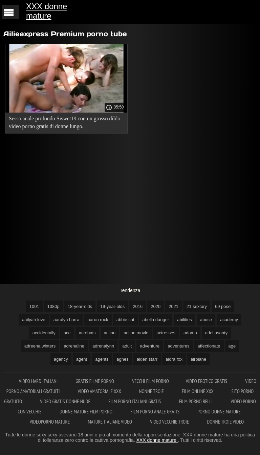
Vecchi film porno (150, 381)
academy (229, 319)
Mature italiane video (110, 421)
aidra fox (174, 359)
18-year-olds (80, 306)
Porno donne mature (218, 411)
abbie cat (125, 319)
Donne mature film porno (86, 411)
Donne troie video (225, 421)
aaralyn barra (66, 319)
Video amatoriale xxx (100, 391)
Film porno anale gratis (155, 411)
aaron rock (97, 319)
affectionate (209, 346)
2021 (173, 306)
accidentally (44, 332)
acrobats (87, 332)
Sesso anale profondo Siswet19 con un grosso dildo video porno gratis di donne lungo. (64, 122)
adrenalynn (103, 346)
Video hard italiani (39, 381)
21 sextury (197, 306)
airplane (198, 359)
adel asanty (216, 332)
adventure (149, 346)
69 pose (223, 306)
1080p (53, 306)
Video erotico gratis (207, 381)
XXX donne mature (46, 11)
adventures (178, 346)
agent (81, 359)
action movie (136, 332)
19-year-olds (112, 306)
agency (61, 359)
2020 (155, 306)
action (110, 332)
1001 (34, 306)
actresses (165, 332)
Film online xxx (198, 391)
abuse (206, 319)
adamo (190, 332)
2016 (138, 306)
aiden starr (147, 359)
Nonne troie (152, 391)
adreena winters (40, 346)
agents (101, 359)
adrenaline (74, 346)
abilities (184, 319)
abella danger (156, 319)
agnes (122, 359)
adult (127, 346)
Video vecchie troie (170, 421)
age (232, 346)
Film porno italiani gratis (135, 401)
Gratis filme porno (95, 381)
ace (67, 332)
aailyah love (33, 319)
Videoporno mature (50, 421)
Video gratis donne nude (65, 401)
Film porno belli (196, 401)
